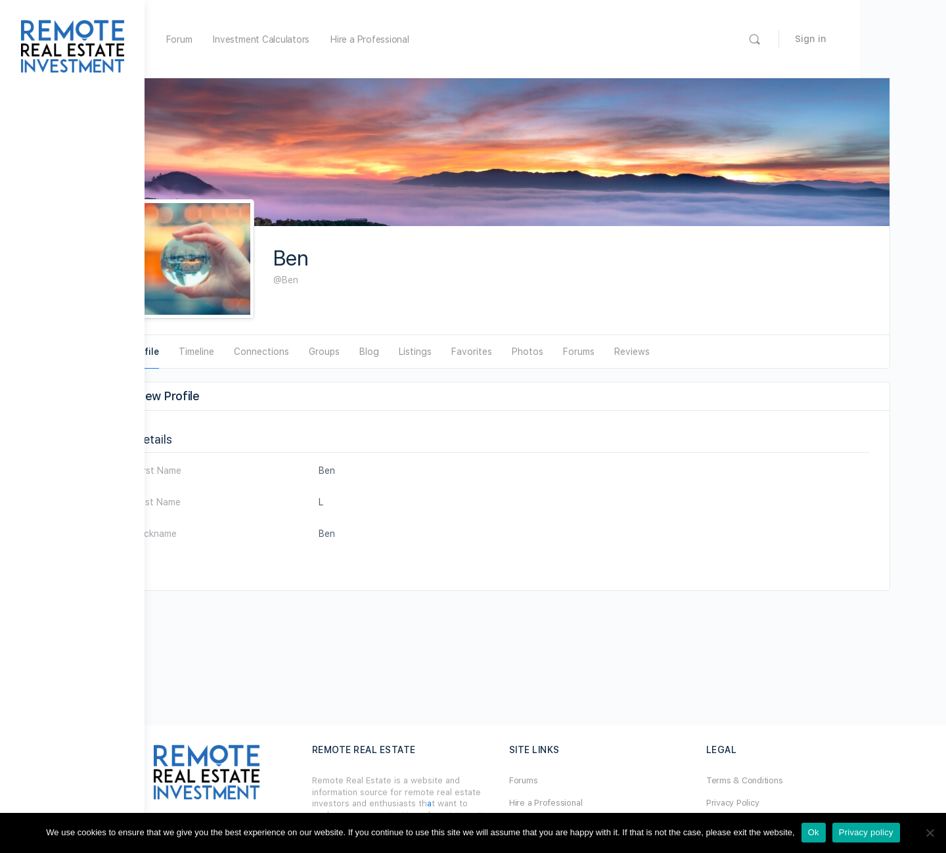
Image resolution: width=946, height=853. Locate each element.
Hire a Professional (455, 39)
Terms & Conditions (780, 780)
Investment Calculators (346, 39)
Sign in (896, 39)
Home (218, 39)
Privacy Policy (769, 803)
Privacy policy (866, 832)
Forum (265, 39)
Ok (813, 832)
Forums (566, 780)
